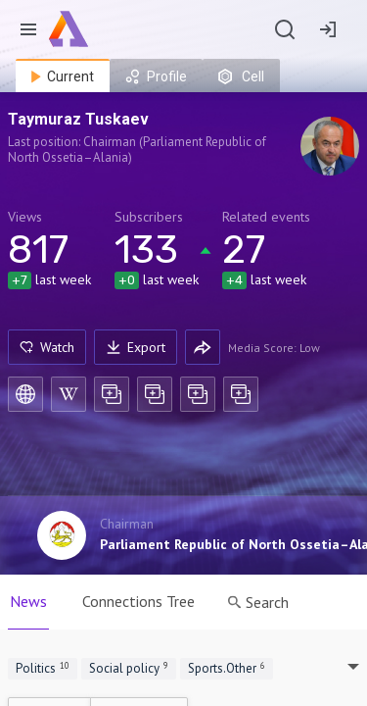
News (28, 601)
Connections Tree (138, 601)
